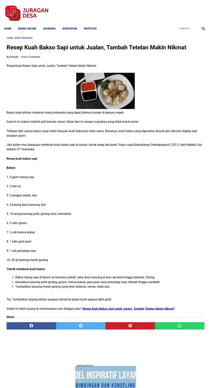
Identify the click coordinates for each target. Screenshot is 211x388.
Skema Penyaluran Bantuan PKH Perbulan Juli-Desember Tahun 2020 (176, 219)
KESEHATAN (72, 22)
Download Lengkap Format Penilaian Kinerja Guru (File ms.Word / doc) (173, 160)
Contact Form (134, 378)
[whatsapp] (122, 345)
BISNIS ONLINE (30, 22)
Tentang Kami (153, 378)
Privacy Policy (86, 378)
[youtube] (192, 9)
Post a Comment (30, 62)
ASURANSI (52, 22)
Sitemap (117, 378)
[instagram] (200, 9)
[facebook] (175, 9)
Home (10, 22)
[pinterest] (89, 345)
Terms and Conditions (62, 378)
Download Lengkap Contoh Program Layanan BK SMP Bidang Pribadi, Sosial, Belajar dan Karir (177, 73)
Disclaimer (103, 378)
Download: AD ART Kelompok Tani (177, 118)
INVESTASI (92, 22)
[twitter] (183, 9)
